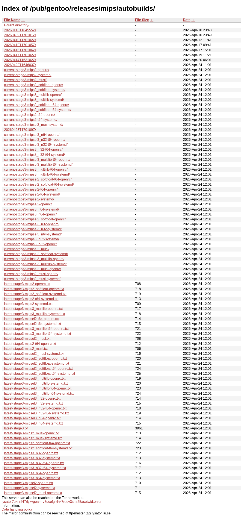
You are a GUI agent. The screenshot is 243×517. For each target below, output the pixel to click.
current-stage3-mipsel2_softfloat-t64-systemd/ (39, 184)
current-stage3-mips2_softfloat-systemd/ (34, 90)
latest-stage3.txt (16, 428)
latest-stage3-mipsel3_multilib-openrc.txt (34, 378)
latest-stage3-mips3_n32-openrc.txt (31, 453)
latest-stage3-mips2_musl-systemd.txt (33, 438)
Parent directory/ (16, 25)
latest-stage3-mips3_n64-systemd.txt (32, 478)
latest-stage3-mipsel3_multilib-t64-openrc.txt (37, 388)
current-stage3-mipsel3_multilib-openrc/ (34, 259)
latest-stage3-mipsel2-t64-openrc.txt (31, 319)
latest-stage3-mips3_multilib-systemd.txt (34, 314)
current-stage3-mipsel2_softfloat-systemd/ (36, 254)
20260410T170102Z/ (20, 40)
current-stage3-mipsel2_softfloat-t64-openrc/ (38, 179)
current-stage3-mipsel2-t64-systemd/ (32, 194)
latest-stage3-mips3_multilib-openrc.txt (33, 309)
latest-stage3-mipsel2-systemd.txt (29, 488)
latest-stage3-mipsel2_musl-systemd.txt (34, 353)
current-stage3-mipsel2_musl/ (26, 249)
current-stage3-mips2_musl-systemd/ (32, 279)
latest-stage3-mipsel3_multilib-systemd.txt (36, 383)
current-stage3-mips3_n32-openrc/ (30, 244)
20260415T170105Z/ (20, 45)
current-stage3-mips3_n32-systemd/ (31, 239)
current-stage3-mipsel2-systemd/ (29, 199)
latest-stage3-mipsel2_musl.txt (27, 338)
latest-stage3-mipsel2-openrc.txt (28, 483)
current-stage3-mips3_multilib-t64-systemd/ (37, 174)
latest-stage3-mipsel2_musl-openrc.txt (33, 493)
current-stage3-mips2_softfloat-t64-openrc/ (36, 105)
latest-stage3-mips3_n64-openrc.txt (31, 473)
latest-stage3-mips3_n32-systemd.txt (32, 458)
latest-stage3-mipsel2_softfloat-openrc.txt (35, 358)
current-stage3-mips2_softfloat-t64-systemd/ (37, 110)
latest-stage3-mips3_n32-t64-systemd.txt (35, 468)
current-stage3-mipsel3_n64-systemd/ (33, 234)
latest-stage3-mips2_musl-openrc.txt (31, 433)
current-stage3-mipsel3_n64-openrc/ (31, 134)
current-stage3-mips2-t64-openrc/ (29, 115)
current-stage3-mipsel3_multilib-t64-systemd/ (38, 164)
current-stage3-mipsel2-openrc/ (28, 204)
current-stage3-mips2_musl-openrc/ (31, 274)
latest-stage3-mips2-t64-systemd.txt (31, 299)
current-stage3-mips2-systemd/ (27, 75)
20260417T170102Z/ (20, 55)
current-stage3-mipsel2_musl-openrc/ (32, 269)
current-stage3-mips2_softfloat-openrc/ (33, 85)
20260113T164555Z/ (20, 30)
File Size (142, 20)
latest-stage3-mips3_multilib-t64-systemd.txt (37, 333)
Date (186, 20)
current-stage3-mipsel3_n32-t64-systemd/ (36, 144)
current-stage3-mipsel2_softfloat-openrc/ (35, 219)
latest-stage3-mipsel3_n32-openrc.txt (32, 398)
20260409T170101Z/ (20, 35)
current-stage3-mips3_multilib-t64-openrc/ (36, 169)
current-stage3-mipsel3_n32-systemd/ (33, 229)
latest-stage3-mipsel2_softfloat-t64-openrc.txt (38, 368)
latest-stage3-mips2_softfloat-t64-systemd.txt (38, 448)
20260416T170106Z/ (20, 50)
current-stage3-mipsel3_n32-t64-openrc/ (34, 139)
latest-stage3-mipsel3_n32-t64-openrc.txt (35, 408)
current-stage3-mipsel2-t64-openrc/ (31, 189)
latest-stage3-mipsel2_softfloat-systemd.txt (36, 363)
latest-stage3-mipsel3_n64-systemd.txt (33, 423)
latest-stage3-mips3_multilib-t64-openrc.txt (36, 329)
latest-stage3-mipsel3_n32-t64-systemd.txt (36, 413)
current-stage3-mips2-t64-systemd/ (30, 119)
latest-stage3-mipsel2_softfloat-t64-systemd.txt (39, 373)
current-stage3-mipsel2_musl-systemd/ (33, 124)
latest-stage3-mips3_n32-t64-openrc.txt (34, 463)
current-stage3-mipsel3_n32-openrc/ (31, 224)
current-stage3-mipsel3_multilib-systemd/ (35, 264)
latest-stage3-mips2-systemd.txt (28, 304)
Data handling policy (17, 509)
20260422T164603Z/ (20, 65)
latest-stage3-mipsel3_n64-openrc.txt (32, 418)
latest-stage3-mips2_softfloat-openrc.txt (34, 289)
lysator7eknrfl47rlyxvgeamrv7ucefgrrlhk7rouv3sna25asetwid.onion (52, 501)
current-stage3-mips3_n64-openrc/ (30, 214)
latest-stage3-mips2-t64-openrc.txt (30, 344)
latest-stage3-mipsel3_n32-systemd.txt (33, 403)
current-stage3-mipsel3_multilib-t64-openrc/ (37, 159)
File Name (12, 20)
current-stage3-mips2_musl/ (25, 80)
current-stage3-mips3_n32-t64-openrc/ (33, 149)
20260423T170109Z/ (20, 130)
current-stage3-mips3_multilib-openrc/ (33, 95)
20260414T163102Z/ (20, 60)
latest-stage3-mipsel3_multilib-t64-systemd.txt (39, 393)
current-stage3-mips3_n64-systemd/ (31, 209)
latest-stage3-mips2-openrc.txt (27, 284)
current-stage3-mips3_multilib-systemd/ (34, 100)
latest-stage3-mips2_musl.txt (26, 348)
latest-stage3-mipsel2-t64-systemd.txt (32, 324)
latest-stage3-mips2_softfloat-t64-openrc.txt (37, 443)
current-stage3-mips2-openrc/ (26, 70)
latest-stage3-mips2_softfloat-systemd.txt (35, 294)
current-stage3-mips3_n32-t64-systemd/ (34, 154)
